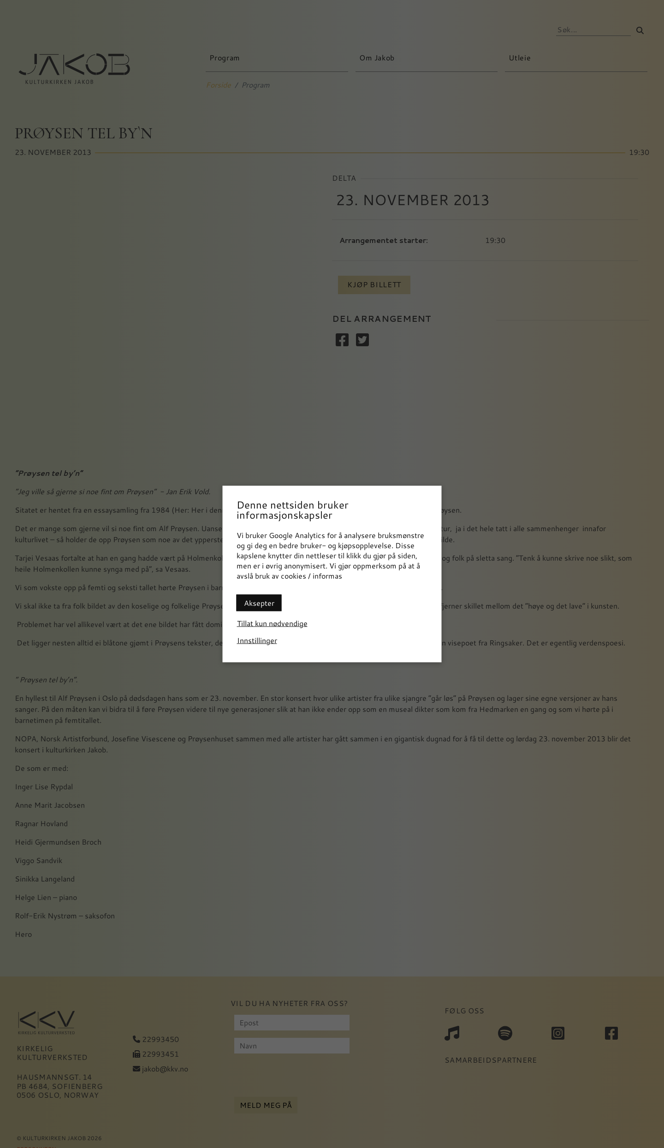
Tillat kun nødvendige (272, 623)
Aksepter (259, 603)
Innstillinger (257, 640)
